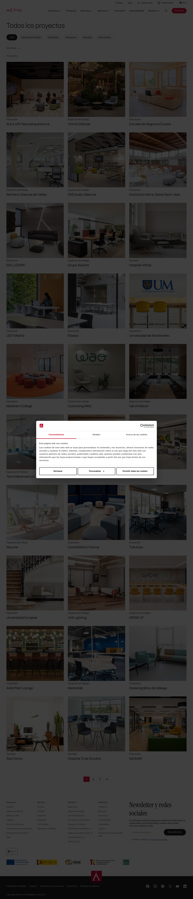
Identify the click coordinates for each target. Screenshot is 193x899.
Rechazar (57, 471)
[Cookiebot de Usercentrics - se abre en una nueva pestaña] (142, 426)
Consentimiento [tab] (56, 435)
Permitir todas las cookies (135, 471)
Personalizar (96, 471)
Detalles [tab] (96, 435)
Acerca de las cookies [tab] (136, 435)
